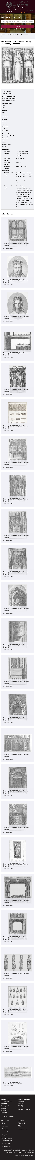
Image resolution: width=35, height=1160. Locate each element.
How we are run (23, 1129)
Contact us (5, 1129)
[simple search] (17, 21)
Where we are (6, 1146)
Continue (24, 13)
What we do (21, 1123)
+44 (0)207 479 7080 (8, 1116)
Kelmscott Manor (7, 1140)
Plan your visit (6, 1143)
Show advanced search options (12, 29)
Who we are (21, 1126)
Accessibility (5, 1132)
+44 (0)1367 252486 (24, 1109)
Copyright (5, 1135)
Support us (5, 1126)
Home (3, 35)
